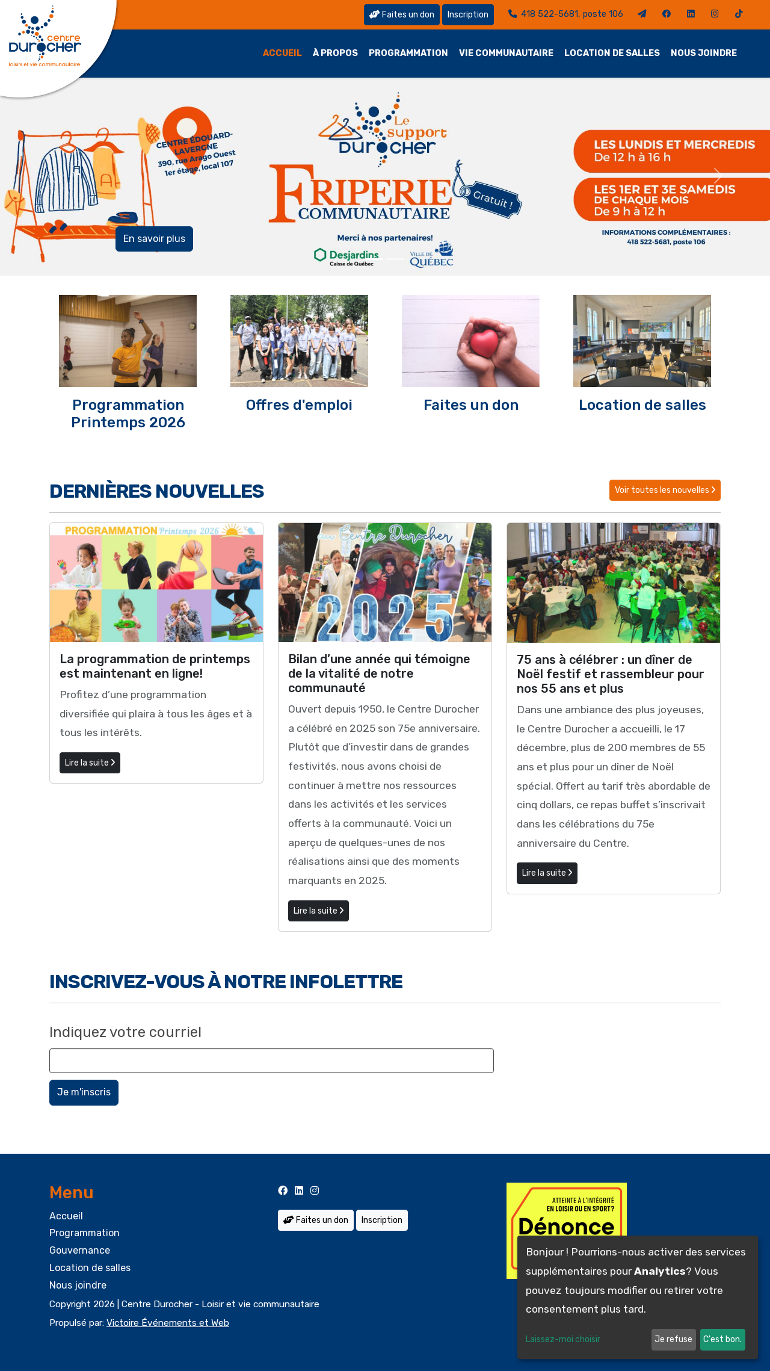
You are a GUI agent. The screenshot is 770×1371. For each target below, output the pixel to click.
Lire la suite (90, 763)
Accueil (282, 53)
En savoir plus (154, 238)
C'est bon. (722, 1339)
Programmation (408, 53)
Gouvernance (79, 1250)
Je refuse (673, 1339)
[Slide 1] (396, 259)
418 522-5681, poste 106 (565, 14)
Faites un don (401, 15)
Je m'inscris (84, 1092)
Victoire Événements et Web (167, 1322)
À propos (335, 53)
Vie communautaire (506, 53)
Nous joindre (704, 53)
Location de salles (612, 53)
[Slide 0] (374, 259)
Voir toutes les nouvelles (665, 490)
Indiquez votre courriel (125, 1032)
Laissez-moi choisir (563, 1339)
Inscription (468, 15)
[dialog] (637, 1297)
